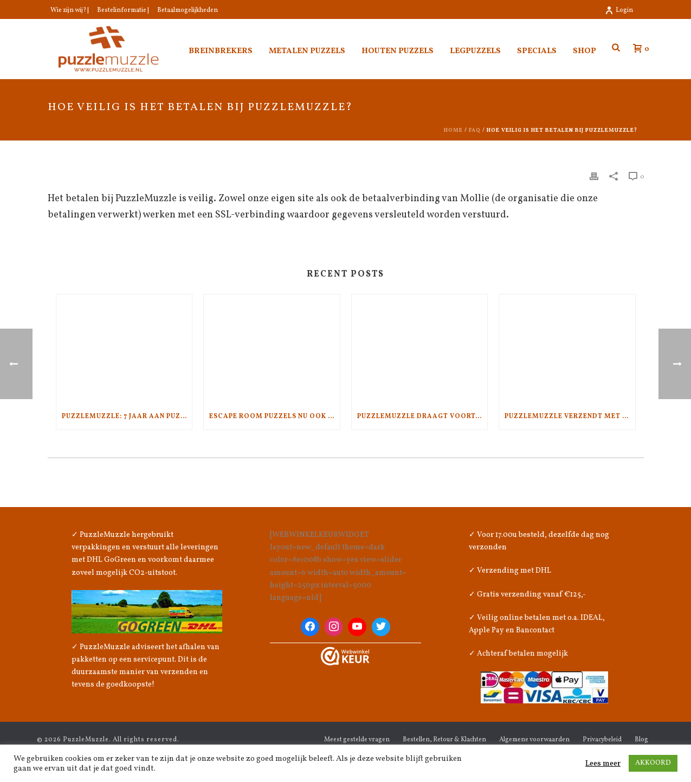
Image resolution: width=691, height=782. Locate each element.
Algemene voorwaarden (534, 739)
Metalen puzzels (307, 51)
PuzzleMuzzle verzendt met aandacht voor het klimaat (570, 416)
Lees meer (603, 763)
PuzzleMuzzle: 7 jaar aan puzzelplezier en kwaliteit (127, 416)
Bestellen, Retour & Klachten (444, 739)
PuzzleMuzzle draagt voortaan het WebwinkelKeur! (422, 416)
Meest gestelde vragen (357, 739)
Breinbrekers (221, 51)
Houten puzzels (397, 51)
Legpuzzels (475, 51)
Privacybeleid (602, 739)
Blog (641, 739)
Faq (475, 130)
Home (453, 130)
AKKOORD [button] (653, 763)
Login (619, 10)
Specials (537, 51)
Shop (584, 51)
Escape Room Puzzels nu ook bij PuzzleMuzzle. (274, 416)
